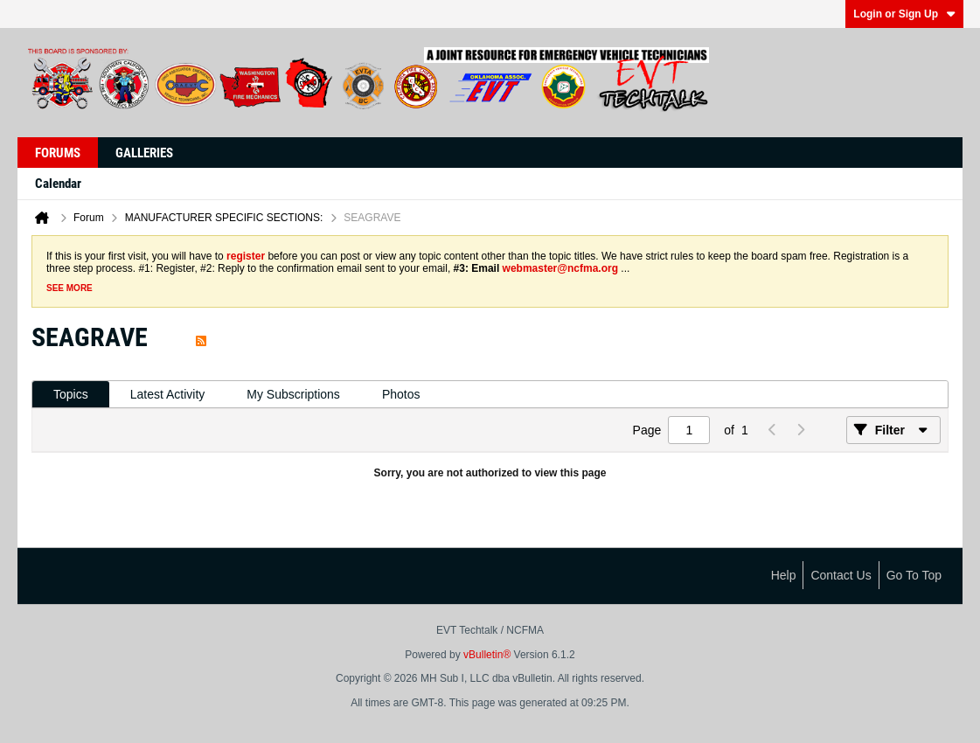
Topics (70, 394)
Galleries (144, 153)
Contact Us (840, 575)
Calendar (58, 183)
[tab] (70, 394)
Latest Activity (167, 394)
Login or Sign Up (904, 14)
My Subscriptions (293, 394)
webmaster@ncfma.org (560, 268)
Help (783, 575)
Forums (57, 153)
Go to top (914, 575)
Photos (401, 394)
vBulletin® (487, 655)
